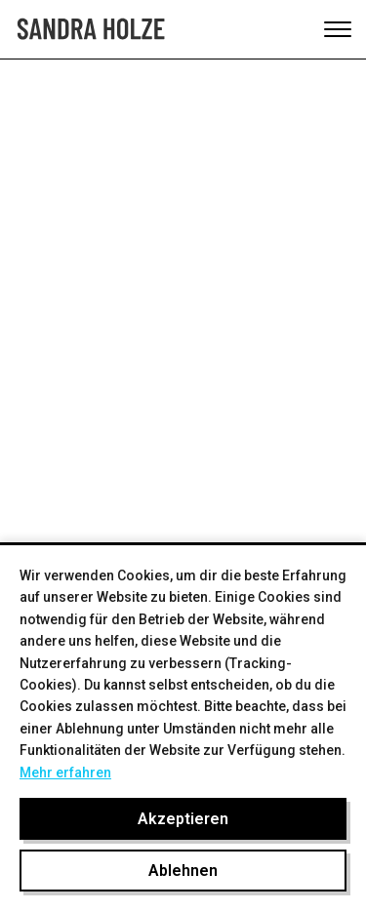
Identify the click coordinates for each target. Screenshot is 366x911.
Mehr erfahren (65, 772)
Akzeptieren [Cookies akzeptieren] (183, 819)
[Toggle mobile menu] (337, 29)
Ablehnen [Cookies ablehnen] (183, 870)
